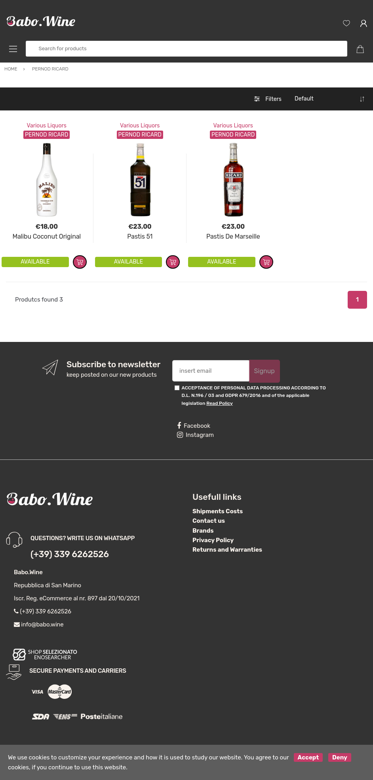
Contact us (208, 520)
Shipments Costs (217, 511)
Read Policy (219, 403)
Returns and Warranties (227, 549)
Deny (339, 757)
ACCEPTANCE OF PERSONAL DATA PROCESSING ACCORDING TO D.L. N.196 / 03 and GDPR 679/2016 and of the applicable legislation (254, 395)
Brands (202, 530)
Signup (264, 371)
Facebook (193, 425)
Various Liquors (47, 125)
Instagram (195, 434)
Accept (308, 757)
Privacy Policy (213, 540)
